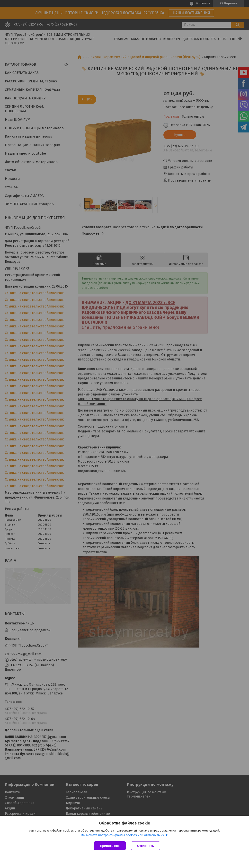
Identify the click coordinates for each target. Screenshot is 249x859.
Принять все (110, 846)
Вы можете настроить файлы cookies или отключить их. (123, 835)
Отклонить (145, 846)
